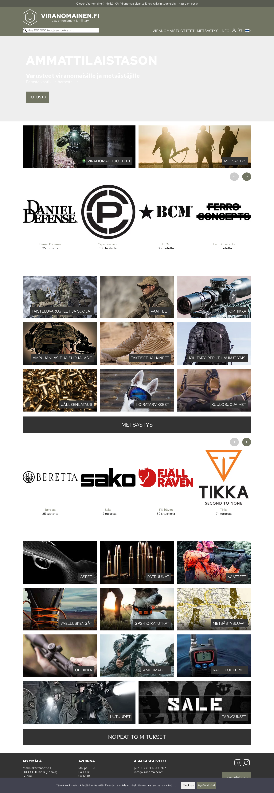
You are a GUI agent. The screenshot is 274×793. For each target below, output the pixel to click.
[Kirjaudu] (234, 30)
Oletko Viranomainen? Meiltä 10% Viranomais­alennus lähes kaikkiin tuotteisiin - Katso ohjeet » (137, 3)
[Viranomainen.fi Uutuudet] (79, 723)
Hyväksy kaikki (206, 785)
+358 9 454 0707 (153, 768)
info (225, 31)
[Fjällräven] (166, 495)
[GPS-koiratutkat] (137, 629)
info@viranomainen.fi (148, 772)
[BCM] (166, 230)
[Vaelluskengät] (60, 629)
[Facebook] (237, 763)
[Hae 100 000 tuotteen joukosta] (61, 30)
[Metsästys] (195, 167)
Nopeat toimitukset (137, 736)
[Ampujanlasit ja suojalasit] (60, 364)
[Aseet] (60, 583)
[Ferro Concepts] (223, 230)
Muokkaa (188, 785)
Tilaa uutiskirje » (236, 777)
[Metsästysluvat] (214, 629)
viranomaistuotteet (174, 31)
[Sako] (108, 495)
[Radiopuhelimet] (214, 676)
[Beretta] (50, 495)
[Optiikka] (214, 317)
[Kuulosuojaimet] (214, 410)
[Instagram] (246, 763)
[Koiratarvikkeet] (137, 410)
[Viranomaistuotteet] (79, 167)
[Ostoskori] (240, 31)
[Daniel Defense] (50, 230)
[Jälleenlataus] (60, 410)
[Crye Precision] (108, 230)
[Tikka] (223, 495)
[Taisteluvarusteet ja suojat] (60, 317)
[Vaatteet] (137, 317)
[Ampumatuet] (137, 676)
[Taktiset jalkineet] (137, 364)
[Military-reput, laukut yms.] (214, 364)
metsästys (207, 31)
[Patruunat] (137, 583)
